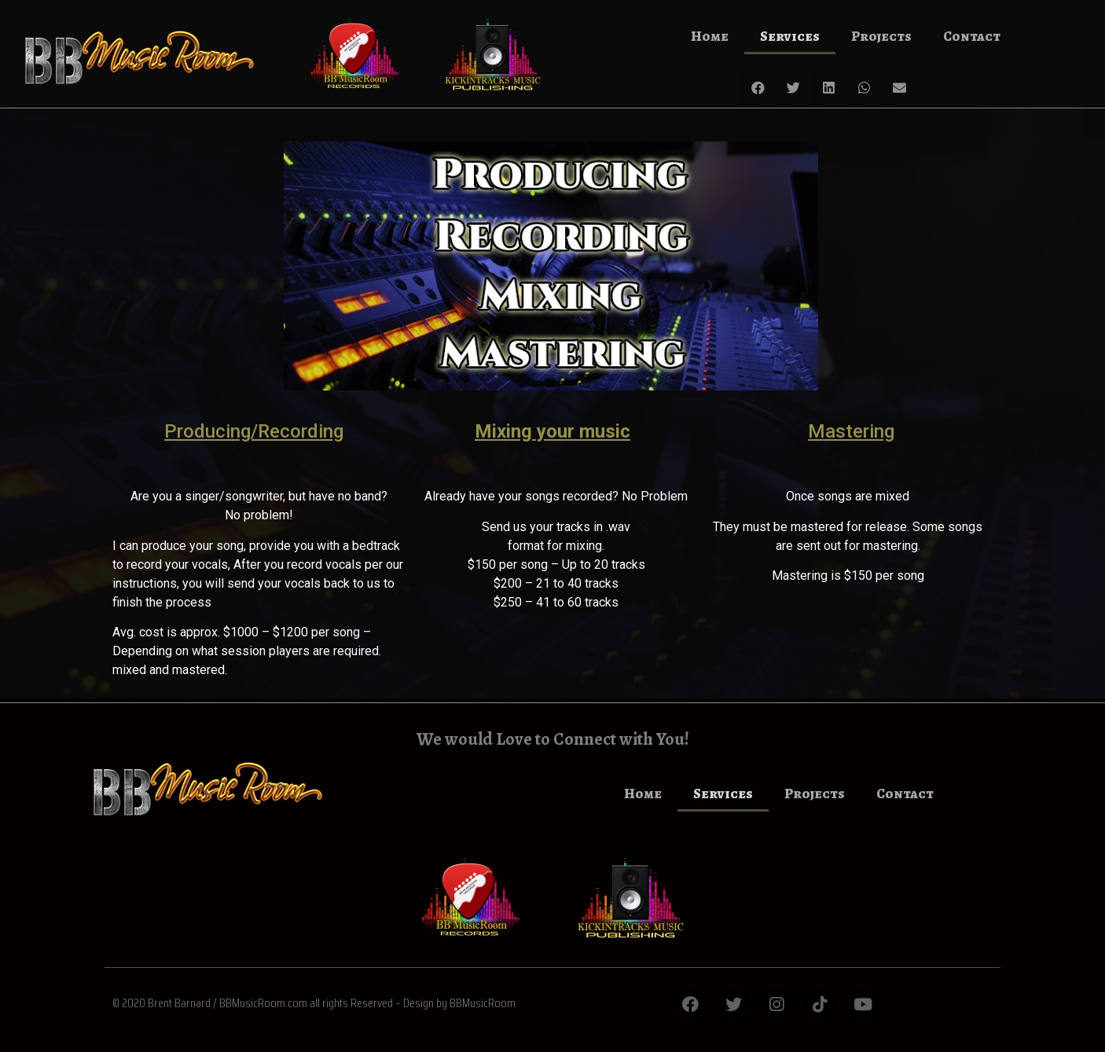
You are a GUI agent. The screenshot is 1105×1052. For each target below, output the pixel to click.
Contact (971, 36)
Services (790, 36)
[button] (758, 87)
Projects (881, 36)
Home (710, 36)
